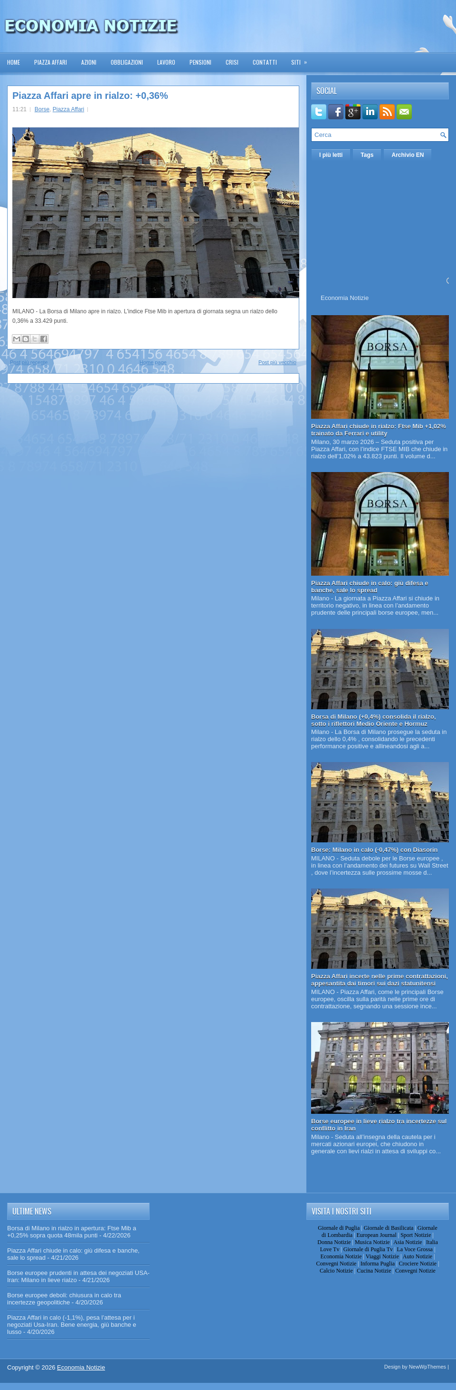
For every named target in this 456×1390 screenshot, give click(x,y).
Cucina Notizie (374, 1270)
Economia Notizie (345, 297)
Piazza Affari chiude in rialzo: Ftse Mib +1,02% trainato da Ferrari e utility (378, 430)
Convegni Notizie (336, 1263)
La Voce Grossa (415, 1249)
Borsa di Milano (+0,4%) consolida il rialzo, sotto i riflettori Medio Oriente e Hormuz (373, 720)
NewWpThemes (427, 1367)
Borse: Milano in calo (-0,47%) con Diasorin (374, 849)
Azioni (88, 62)
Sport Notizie (415, 1235)
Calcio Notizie (336, 1270)
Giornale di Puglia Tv (368, 1249)
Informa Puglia (378, 1263)
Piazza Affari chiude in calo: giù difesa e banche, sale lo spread (369, 586)
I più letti (330, 155)
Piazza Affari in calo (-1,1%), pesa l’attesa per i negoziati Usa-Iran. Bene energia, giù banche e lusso (71, 1324)
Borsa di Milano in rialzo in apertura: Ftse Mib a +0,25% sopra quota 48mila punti (71, 1232)
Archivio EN (407, 155)
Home (13, 62)
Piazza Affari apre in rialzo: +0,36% (90, 95)
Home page (153, 362)
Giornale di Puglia (339, 1228)
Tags (367, 155)
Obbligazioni (127, 62)
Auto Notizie (417, 1256)
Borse (42, 109)
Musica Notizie (372, 1242)
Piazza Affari (50, 62)
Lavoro (166, 62)
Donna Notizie (334, 1242)
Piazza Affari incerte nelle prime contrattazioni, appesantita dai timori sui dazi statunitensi (379, 980)
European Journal (376, 1235)
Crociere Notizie (418, 1263)
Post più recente (29, 362)
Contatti (265, 62)
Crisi (232, 62)
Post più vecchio (277, 362)
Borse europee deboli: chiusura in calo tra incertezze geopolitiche (64, 1299)
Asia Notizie (407, 1242)
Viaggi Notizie (382, 1256)
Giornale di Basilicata (389, 1228)
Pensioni (200, 62)
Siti (302, 59)
